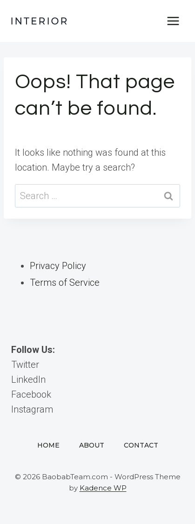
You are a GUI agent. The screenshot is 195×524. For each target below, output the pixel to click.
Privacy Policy (58, 265)
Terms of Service (65, 282)
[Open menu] (173, 20)
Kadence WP (103, 487)
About (91, 445)
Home (48, 445)
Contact (141, 445)
